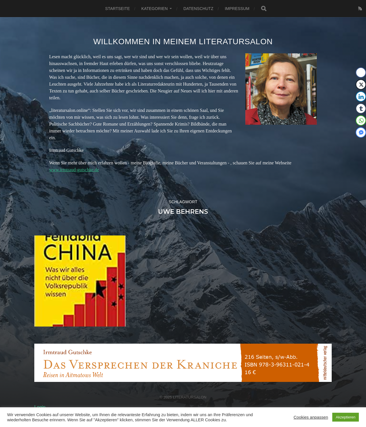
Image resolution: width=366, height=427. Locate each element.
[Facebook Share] (361, 72)
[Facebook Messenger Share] (361, 132)
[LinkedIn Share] (361, 96)
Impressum (237, 8)
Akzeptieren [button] (345, 417)
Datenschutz (198, 8)
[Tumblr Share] (361, 108)
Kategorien (154, 8)
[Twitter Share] (361, 84)
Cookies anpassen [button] (311, 417)
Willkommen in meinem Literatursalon (183, 41)
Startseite (117, 8)
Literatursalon (189, 397)
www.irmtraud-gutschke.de (74, 169)
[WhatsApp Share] (361, 120)
